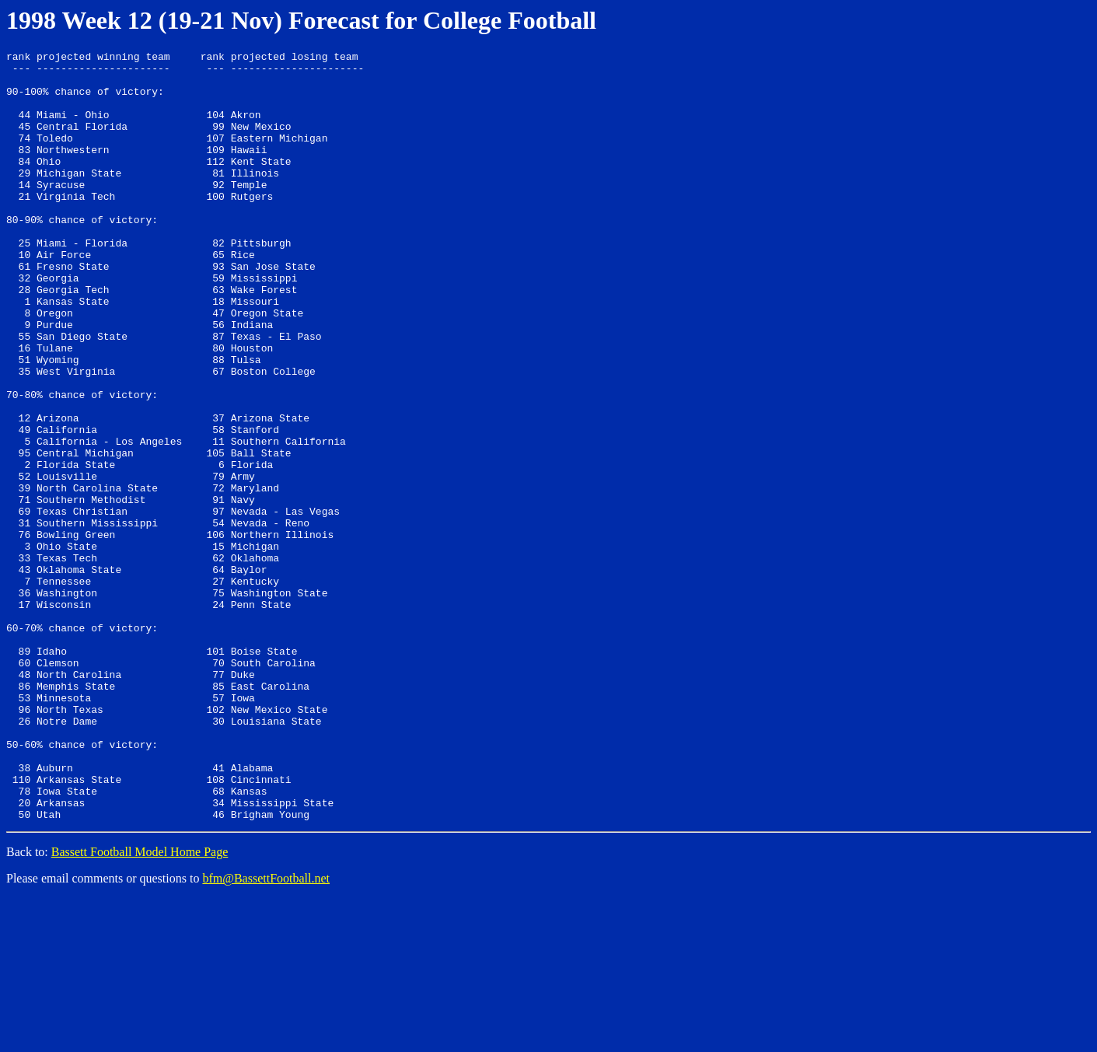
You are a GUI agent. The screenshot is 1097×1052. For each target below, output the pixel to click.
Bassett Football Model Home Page (140, 1005)
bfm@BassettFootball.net (266, 1032)
